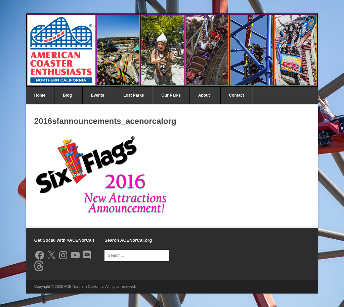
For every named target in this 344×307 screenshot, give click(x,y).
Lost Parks (133, 95)
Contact (236, 95)
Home (39, 95)
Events (97, 95)
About (204, 95)
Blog (67, 95)
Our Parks (171, 95)
